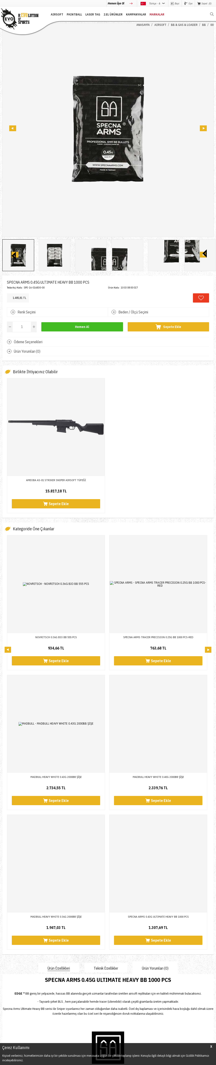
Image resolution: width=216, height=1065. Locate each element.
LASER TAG (92, 14)
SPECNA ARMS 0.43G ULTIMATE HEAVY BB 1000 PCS (56, 777)
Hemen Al (82, 327)
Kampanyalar (136, 14)
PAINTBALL (74, 14)
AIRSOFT (57, 14)
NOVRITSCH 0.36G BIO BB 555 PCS (56, 637)
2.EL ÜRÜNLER (113, 14)
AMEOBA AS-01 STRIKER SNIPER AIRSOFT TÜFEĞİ (56, 480)
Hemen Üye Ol (116, 3)
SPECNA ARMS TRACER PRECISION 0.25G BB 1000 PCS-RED (158, 637)
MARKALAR (157, 14)
